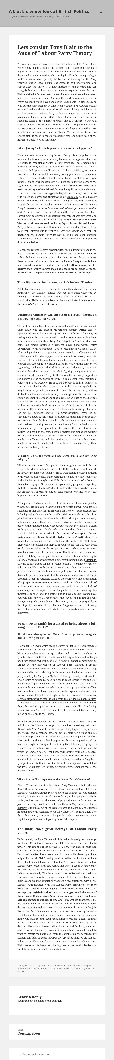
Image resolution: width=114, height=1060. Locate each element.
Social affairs (56, 968)
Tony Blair (68, 968)
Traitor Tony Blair (82, 968)
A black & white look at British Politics (49, 11)
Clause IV (63, 132)
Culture (45, 968)
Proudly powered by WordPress (33, 1054)
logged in (36, 1000)
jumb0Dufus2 (45, 965)
